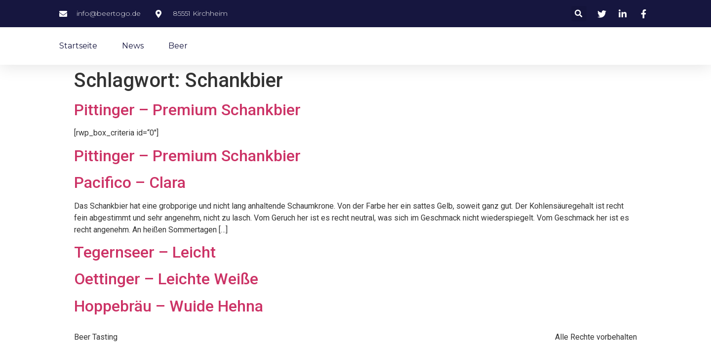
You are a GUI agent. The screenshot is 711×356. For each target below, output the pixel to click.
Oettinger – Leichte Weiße (166, 278)
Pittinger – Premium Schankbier (187, 109)
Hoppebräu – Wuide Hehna (168, 306)
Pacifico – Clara (130, 182)
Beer (178, 45)
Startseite (78, 45)
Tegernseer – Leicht (145, 252)
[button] (579, 13)
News (133, 45)
